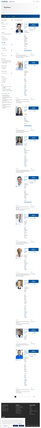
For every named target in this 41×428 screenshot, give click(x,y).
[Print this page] (36, 7)
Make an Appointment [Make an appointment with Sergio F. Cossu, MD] (33, 25)
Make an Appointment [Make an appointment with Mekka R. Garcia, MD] (33, 138)
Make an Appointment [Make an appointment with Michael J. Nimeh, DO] (33, 330)
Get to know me (19, 33)
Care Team (31, 30)
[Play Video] (19, 33)
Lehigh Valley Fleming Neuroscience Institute (26, 159)
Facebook (4, 418)
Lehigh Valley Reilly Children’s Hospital (25, 93)
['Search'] (34, 1)
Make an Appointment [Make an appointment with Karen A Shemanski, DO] (33, 281)
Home (5, 16)
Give (31, 407)
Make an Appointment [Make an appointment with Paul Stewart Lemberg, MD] (33, 351)
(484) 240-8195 (33, 343)
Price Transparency (32, 414)
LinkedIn (3, 420)
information (12, 20)
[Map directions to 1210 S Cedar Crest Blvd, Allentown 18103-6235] (22, 172)
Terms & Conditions (18, 413)
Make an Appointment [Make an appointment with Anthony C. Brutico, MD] (33, 178)
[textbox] (7, 29)
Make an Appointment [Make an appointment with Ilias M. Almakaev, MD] (33, 215)
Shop (31, 413)
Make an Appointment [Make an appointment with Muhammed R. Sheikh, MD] (33, 249)
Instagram (4, 419)
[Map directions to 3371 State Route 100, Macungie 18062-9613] (22, 132)
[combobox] (7, 29)
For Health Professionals (19, 407)
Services (13, 16)
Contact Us (3, 407)
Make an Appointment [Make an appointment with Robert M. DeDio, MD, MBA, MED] (33, 62)
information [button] (4, 87)
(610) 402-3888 (33, 170)
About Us (31, 406)
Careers (31, 408)
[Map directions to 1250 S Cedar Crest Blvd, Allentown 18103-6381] (22, 57)
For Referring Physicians (19, 406)
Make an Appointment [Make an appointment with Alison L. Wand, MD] (33, 108)
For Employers (18, 408)
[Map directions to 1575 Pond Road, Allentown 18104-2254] (20, 102)
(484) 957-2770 (33, 99)
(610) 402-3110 (33, 55)
